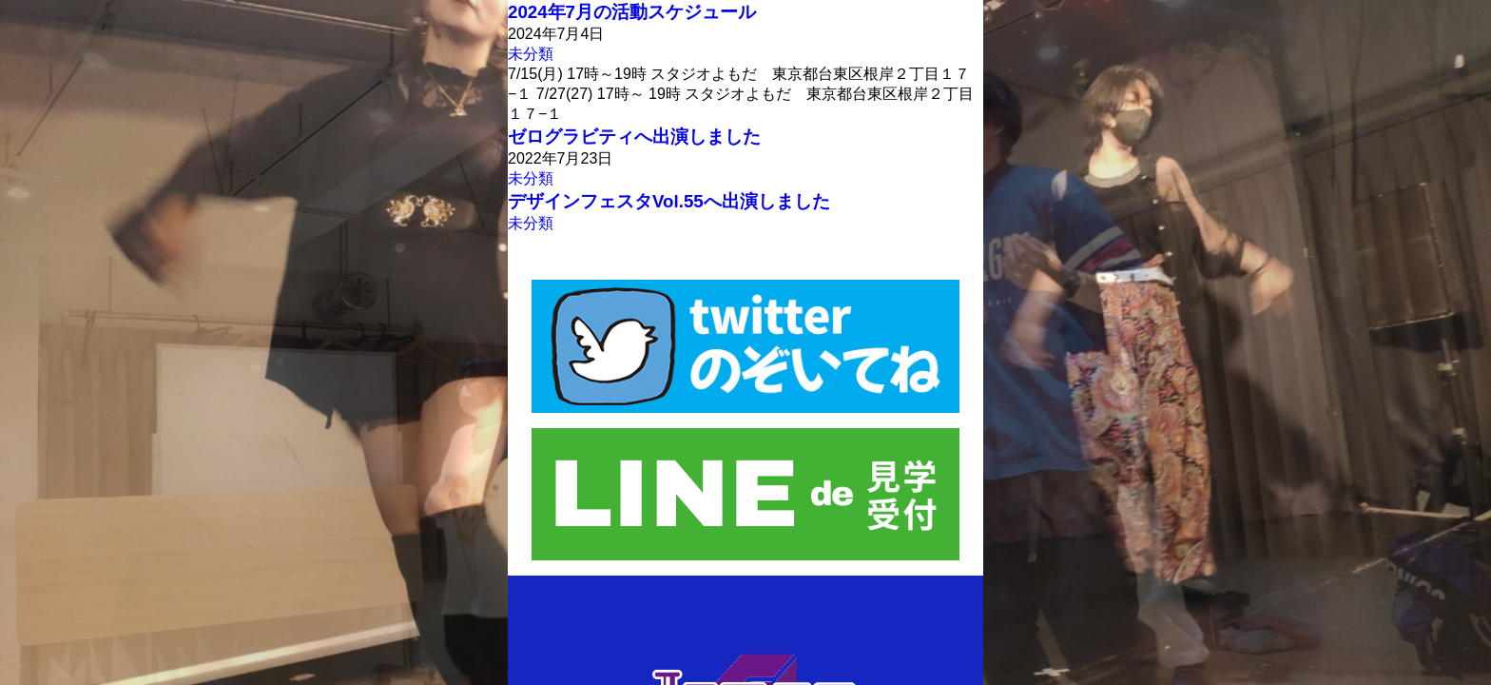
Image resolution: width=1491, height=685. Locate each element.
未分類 (530, 54)
